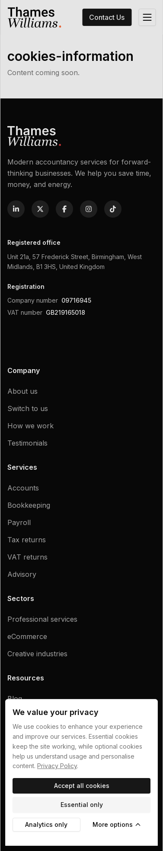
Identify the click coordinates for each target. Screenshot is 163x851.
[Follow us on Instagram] (88, 209)
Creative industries (37, 653)
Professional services (42, 619)
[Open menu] (147, 17)
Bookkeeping (28, 505)
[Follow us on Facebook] (64, 209)
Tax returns (26, 539)
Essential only (82, 804)
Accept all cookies (81, 785)
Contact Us (107, 17)
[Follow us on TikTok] (112, 209)
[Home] (34, 17)
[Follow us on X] (40, 209)
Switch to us (27, 408)
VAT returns (27, 557)
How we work (30, 425)
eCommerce (27, 636)
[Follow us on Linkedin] (16, 209)
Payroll (19, 522)
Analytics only (46, 824)
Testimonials (27, 443)
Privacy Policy (57, 765)
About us (22, 391)
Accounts (23, 488)
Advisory (21, 574)
